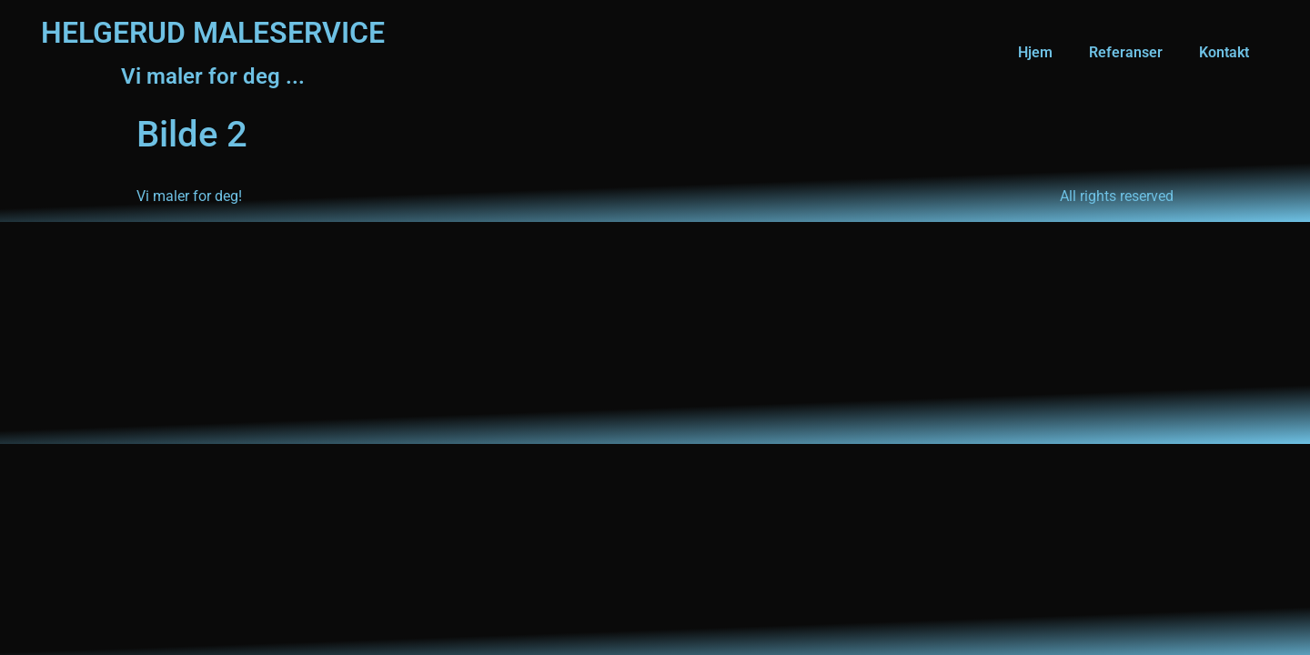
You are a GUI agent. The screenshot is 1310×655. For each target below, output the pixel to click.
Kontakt (1224, 52)
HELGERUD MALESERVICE (213, 32)
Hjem (1035, 52)
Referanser (1126, 52)
